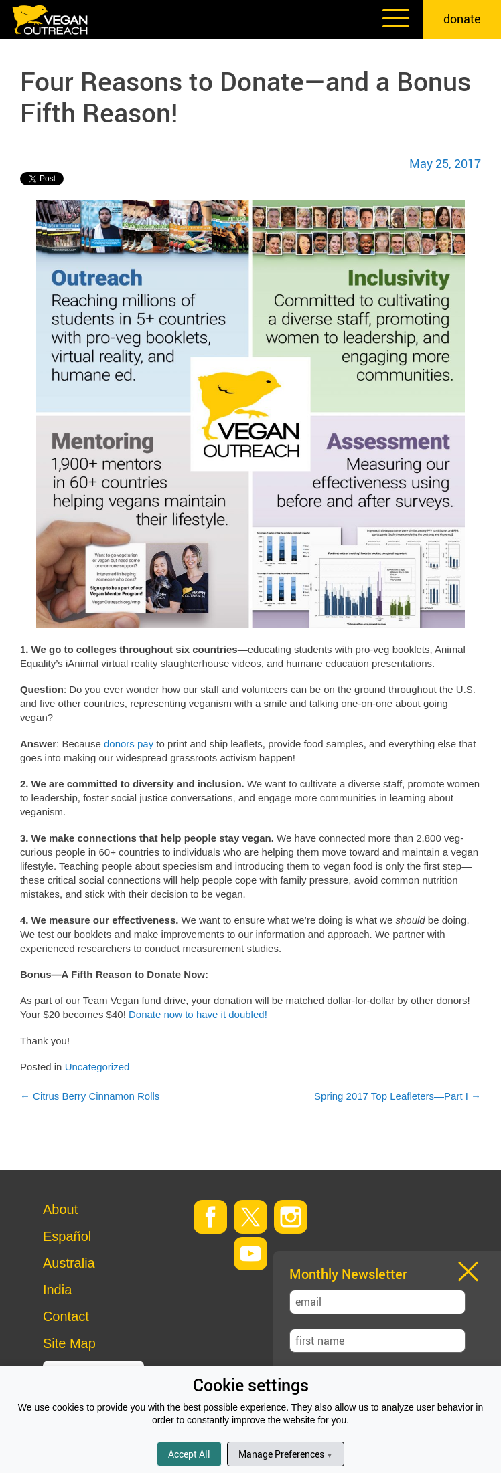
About (60, 1209)
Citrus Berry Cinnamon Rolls (89, 1096)
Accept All (189, 1454)
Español (67, 1236)
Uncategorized (97, 1066)
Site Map (69, 1343)
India (57, 1289)
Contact (66, 1316)
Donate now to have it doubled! (198, 1014)
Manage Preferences (285, 1454)
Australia (69, 1263)
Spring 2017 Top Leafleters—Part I (397, 1096)
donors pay (128, 743)
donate (462, 19)
